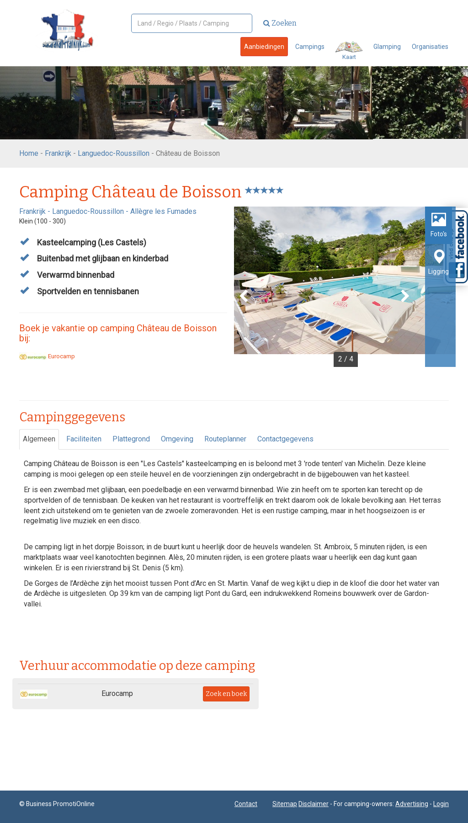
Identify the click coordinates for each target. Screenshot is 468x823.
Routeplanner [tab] (225, 439)
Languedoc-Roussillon (113, 153)
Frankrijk (58, 153)
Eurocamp (47, 356)
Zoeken (280, 23)
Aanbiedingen (264, 46)
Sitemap (284, 803)
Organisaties (430, 46)
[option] (345, 287)
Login (441, 803)
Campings (309, 46)
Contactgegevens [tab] (285, 439)
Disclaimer (313, 803)
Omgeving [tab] (177, 439)
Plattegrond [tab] (131, 439)
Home (28, 153)
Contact (245, 803)
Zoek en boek (226, 694)
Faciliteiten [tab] (83, 439)
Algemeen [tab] (39, 439)
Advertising (411, 803)
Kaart (349, 51)
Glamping (387, 46)
